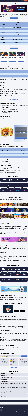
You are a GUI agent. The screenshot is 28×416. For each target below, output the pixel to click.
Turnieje (25, 410)
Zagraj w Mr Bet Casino (14, 48)
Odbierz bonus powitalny (14, 99)
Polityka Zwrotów (18, 410)
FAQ (16, 411)
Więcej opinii (14, 367)
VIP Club (25, 411)
